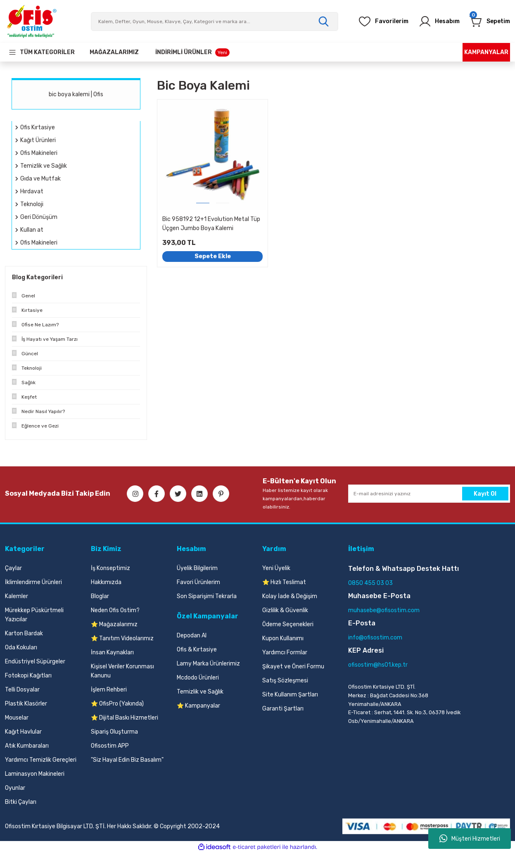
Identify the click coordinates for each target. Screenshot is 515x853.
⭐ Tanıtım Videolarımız (122, 638)
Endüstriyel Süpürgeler (35, 661)
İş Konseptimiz (110, 568)
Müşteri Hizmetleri (469, 838)
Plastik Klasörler (26, 703)
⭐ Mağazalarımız (114, 624)
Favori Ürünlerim (198, 582)
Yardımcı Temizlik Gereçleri (40, 759)
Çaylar (13, 568)
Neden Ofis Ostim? (115, 610)
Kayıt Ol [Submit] (485, 493)
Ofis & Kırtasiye (197, 649)
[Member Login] (431, 21)
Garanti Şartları (283, 708)
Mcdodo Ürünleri (198, 677)
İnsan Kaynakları (112, 652)
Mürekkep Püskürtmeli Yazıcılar (34, 615)
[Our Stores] (114, 52)
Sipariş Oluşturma (114, 731)
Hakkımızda (106, 582)
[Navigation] (41, 52)
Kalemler (16, 596)
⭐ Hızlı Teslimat (284, 582)
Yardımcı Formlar (284, 652)
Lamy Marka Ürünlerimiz (208, 663)
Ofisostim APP (110, 745)
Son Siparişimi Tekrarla (207, 596)
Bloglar (100, 596)
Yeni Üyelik (276, 568)
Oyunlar (15, 787)
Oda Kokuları (21, 647)
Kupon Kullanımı (283, 638)
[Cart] (487, 21)
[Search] (215, 21)
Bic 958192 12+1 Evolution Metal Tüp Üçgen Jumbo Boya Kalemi (211, 224)
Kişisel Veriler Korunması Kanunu (122, 671)
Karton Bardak (24, 633)
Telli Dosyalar (22, 689)
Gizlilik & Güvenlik (285, 610)
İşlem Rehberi (109, 689)
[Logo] (31, 21)
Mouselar (16, 717)
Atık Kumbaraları (27, 745)
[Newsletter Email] (429, 494)
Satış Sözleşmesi (285, 680)
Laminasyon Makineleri (34, 773)
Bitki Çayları (20, 801)
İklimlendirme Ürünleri (33, 582)
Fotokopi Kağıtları (28, 675)
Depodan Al (191, 635)
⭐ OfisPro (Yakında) (117, 703)
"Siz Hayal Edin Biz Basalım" (127, 759)
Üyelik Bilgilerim (197, 568)
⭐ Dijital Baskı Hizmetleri (124, 717)
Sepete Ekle (212, 256)
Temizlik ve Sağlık (200, 691)
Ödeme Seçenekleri (287, 624)
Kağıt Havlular (23, 731)
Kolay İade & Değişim (289, 596)
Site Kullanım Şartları (290, 694)
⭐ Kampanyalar (198, 705)
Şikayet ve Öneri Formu (293, 666)
